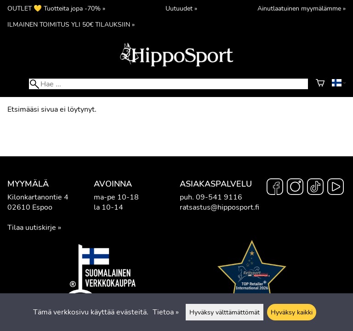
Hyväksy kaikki (292, 312)
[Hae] (168, 84)
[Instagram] (295, 188)
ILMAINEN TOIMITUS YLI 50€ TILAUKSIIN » (71, 24)
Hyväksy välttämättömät (224, 312)
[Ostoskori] (320, 84)
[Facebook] (275, 188)
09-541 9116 (219, 197)
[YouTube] (335, 188)
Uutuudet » (181, 8)
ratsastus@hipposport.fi (219, 207)
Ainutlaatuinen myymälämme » (301, 8)
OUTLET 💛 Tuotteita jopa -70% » (56, 8)
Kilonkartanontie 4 (37, 197)
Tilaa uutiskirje (31, 228)
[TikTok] (315, 188)
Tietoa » (166, 312)
